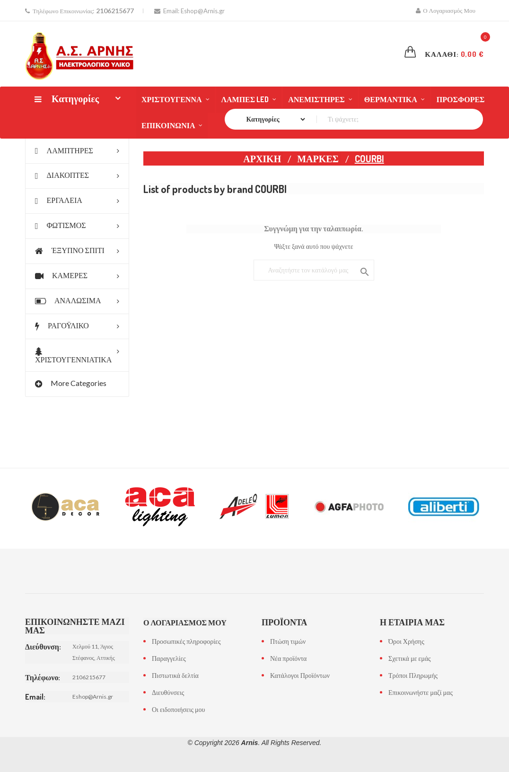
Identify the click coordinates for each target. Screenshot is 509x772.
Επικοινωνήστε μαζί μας (420, 692)
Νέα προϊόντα (288, 658)
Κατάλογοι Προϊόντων (300, 675)
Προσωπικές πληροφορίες (186, 641)
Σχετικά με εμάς (409, 658)
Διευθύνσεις (168, 692)
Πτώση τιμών (288, 641)
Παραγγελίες (169, 658)
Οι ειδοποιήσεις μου (178, 709)
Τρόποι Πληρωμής (413, 675)
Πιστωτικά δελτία (175, 675)
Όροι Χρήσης (406, 641)
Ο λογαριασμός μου (185, 622)
